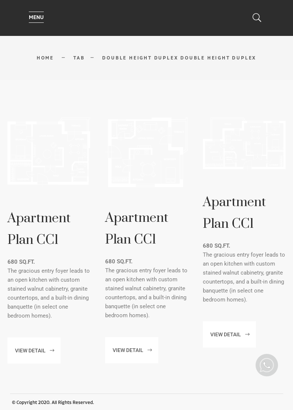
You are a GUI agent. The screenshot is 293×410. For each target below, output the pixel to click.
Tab (79, 58)
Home (45, 58)
